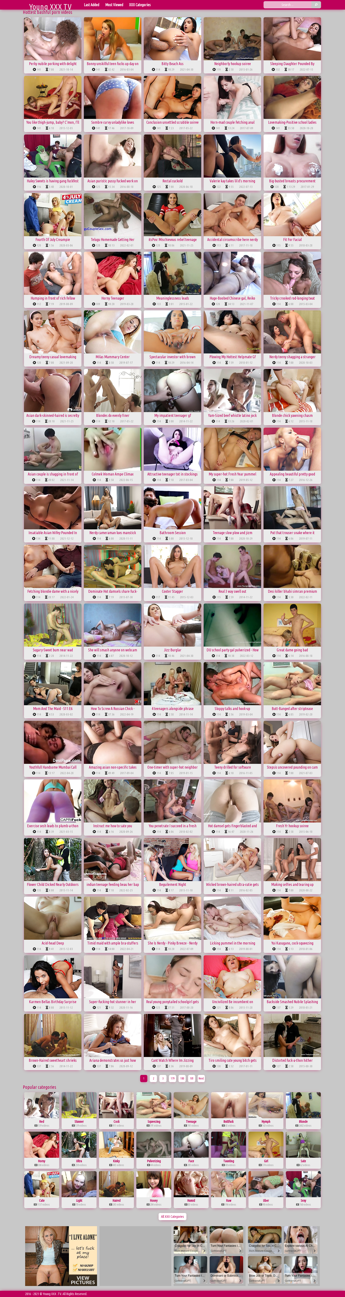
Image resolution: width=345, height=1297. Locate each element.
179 (172, 1078)
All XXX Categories (172, 1217)
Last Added (91, 5)
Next (201, 1078)
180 (182, 1078)
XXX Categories (140, 5)
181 (192, 1078)
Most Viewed (114, 5)
